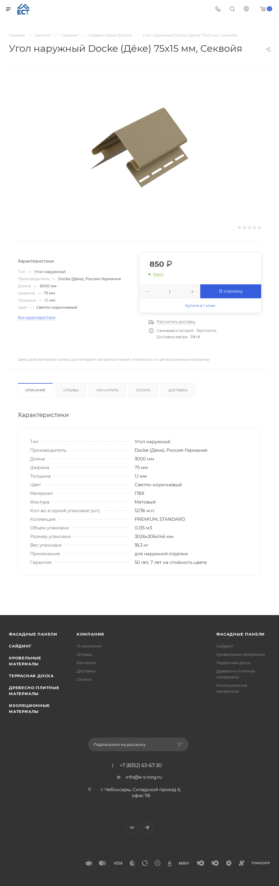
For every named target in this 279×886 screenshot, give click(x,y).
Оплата (143, 390)
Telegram (147, 827)
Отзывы (71, 390)
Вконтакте (132, 827)
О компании (89, 646)
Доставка (177, 390)
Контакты (86, 662)
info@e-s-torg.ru (144, 777)
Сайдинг (20, 646)
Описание (35, 390)
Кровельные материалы (240, 654)
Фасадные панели (33, 634)
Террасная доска (31, 675)
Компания (90, 634)
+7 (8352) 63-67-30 (141, 765)
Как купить (108, 390)
